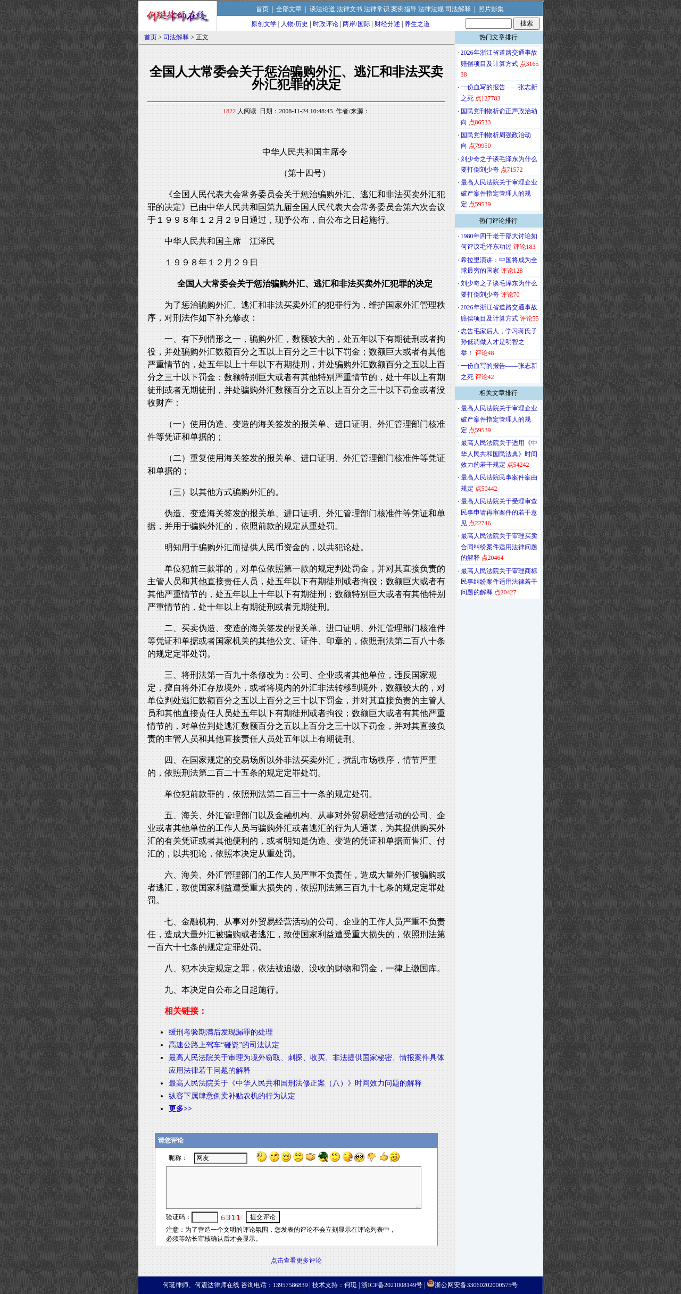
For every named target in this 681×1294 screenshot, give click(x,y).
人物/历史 (294, 24)
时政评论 (325, 24)
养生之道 (417, 24)
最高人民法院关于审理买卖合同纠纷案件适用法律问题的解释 (499, 546)
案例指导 (404, 9)
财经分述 (387, 24)
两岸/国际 (356, 24)
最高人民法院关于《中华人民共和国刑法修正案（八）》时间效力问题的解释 (295, 1083)
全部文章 (289, 9)
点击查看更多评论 (296, 1260)
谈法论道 (322, 9)
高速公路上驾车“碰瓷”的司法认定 (224, 1045)
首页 (262, 9)
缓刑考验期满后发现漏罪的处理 (221, 1032)
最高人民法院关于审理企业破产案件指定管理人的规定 (499, 193)
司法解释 (458, 9)
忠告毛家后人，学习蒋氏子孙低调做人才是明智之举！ (499, 342)
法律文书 (349, 9)
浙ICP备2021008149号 (391, 1285)
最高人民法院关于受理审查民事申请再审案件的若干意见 (499, 512)
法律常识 (376, 9)
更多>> (180, 1109)
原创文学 (264, 24)
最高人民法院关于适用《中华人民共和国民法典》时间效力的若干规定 (499, 453)
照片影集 (491, 9)
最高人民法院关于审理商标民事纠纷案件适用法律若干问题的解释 (499, 581)
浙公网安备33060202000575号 (476, 1285)
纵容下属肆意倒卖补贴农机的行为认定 (232, 1096)
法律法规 (431, 9)
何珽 (350, 1285)
